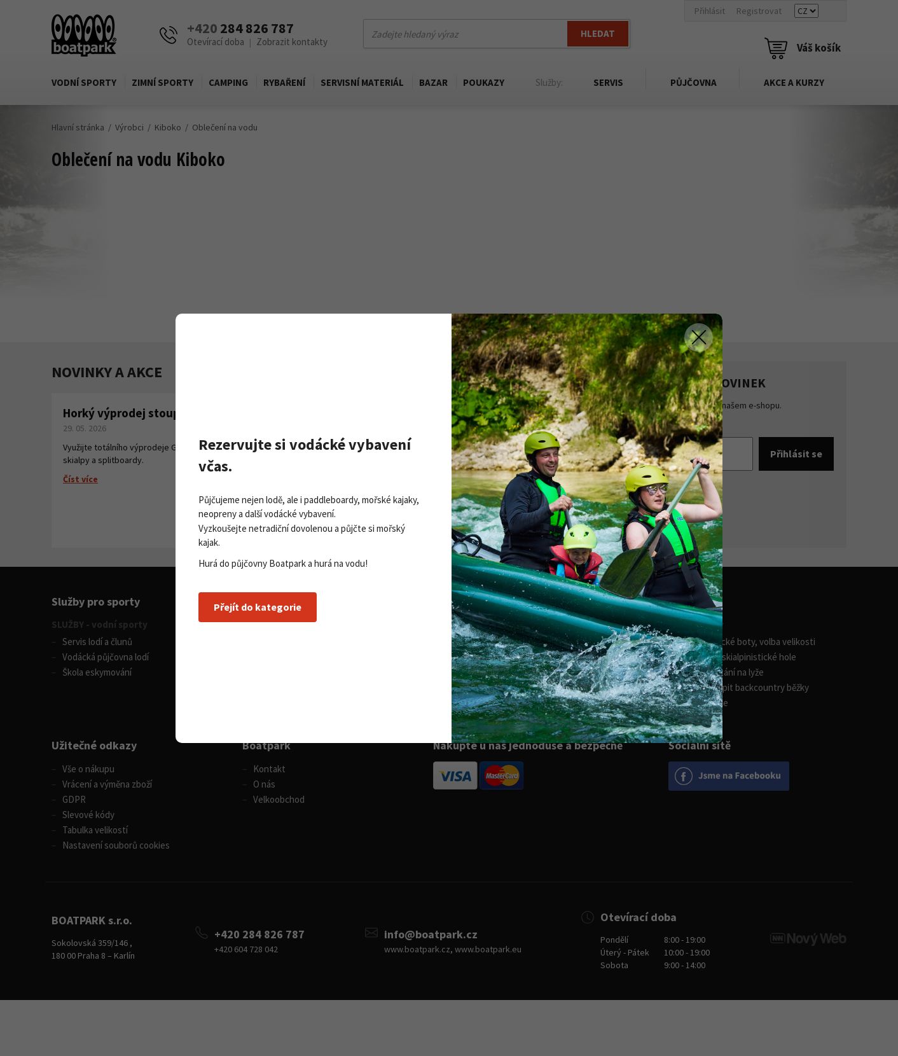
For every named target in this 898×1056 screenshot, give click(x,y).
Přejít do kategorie (257, 607)
